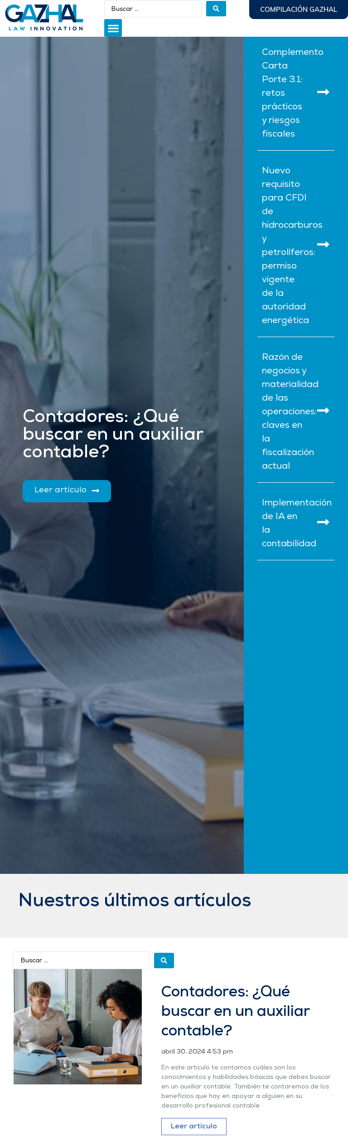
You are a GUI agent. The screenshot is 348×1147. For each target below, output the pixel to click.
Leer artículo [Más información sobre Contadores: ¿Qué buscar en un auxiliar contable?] (194, 1126)
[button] (113, 28)
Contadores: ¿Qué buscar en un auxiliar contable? (235, 1012)
